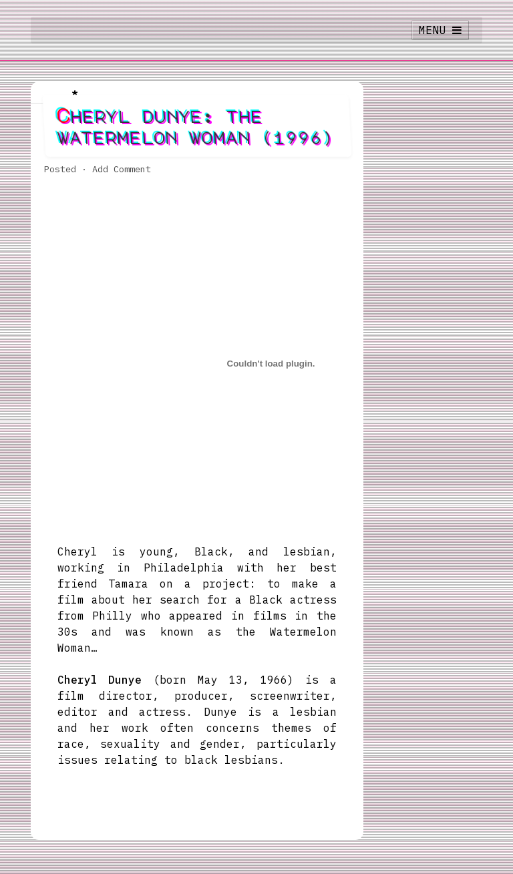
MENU (440, 30)
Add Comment (121, 169)
